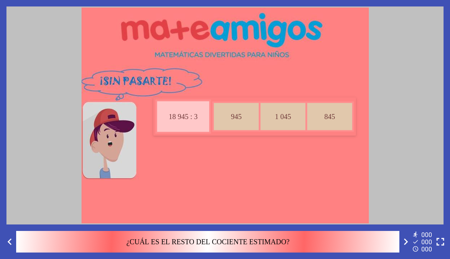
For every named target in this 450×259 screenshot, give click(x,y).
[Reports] (423, 242)
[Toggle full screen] (440, 241)
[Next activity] (405, 241)
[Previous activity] (9, 241)
